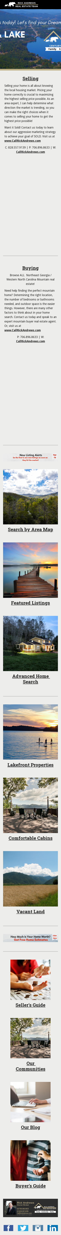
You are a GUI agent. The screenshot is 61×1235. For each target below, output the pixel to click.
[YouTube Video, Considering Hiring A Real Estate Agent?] (30, 182)
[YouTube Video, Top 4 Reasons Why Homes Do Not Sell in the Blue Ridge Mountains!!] (30, 227)
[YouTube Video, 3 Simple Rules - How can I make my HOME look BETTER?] (30, 371)
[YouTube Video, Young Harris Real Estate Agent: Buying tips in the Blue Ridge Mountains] (30, 417)
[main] (30, 115)
